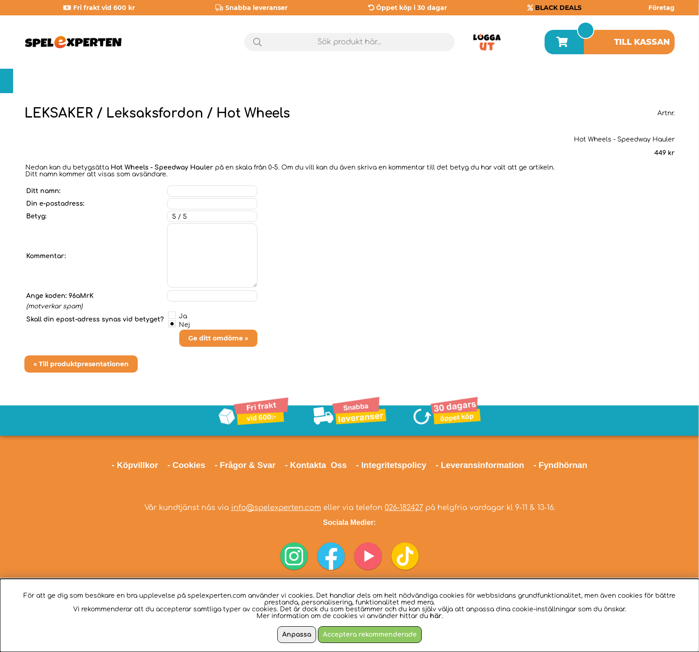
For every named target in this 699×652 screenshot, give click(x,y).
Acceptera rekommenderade (370, 634)
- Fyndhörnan (560, 465)
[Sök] (349, 42)
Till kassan (642, 42)
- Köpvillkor (135, 465)
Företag (661, 8)
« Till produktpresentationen (81, 364)
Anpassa (296, 634)
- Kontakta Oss (316, 465)
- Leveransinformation (480, 465)
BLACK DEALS (558, 8)
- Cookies (186, 465)
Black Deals (640, 81)
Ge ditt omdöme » (218, 338)
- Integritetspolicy (391, 465)
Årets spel (558, 81)
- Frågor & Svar (244, 465)
